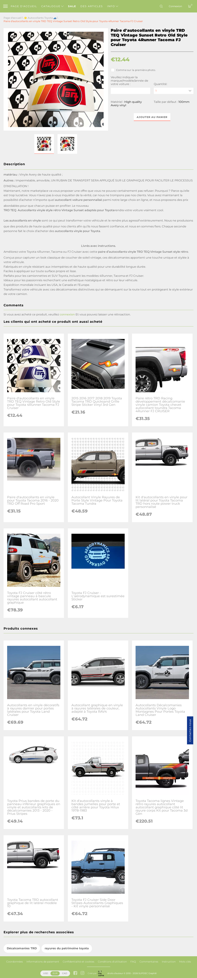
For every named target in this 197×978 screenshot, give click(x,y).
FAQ (133, 961)
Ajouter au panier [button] (152, 117)
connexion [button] (67, 314)
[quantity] (173, 91)
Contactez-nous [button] (190, 730)
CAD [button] (64, 973)
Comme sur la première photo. (133, 70)
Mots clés (185, 961)
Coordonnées (14, 961)
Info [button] (112, 6)
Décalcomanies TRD (22, 948)
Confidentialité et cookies (78, 961)
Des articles (91, 6)
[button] (44, 144)
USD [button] (45, 973)
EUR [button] (55, 973)
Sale (72, 6)
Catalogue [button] (52, 6)
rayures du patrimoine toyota (67, 948)
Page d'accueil (24, 6)
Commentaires (148, 961)
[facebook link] (75, 973)
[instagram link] (82, 973)
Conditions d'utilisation (112, 961)
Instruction (169, 961)
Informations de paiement (42, 961)
